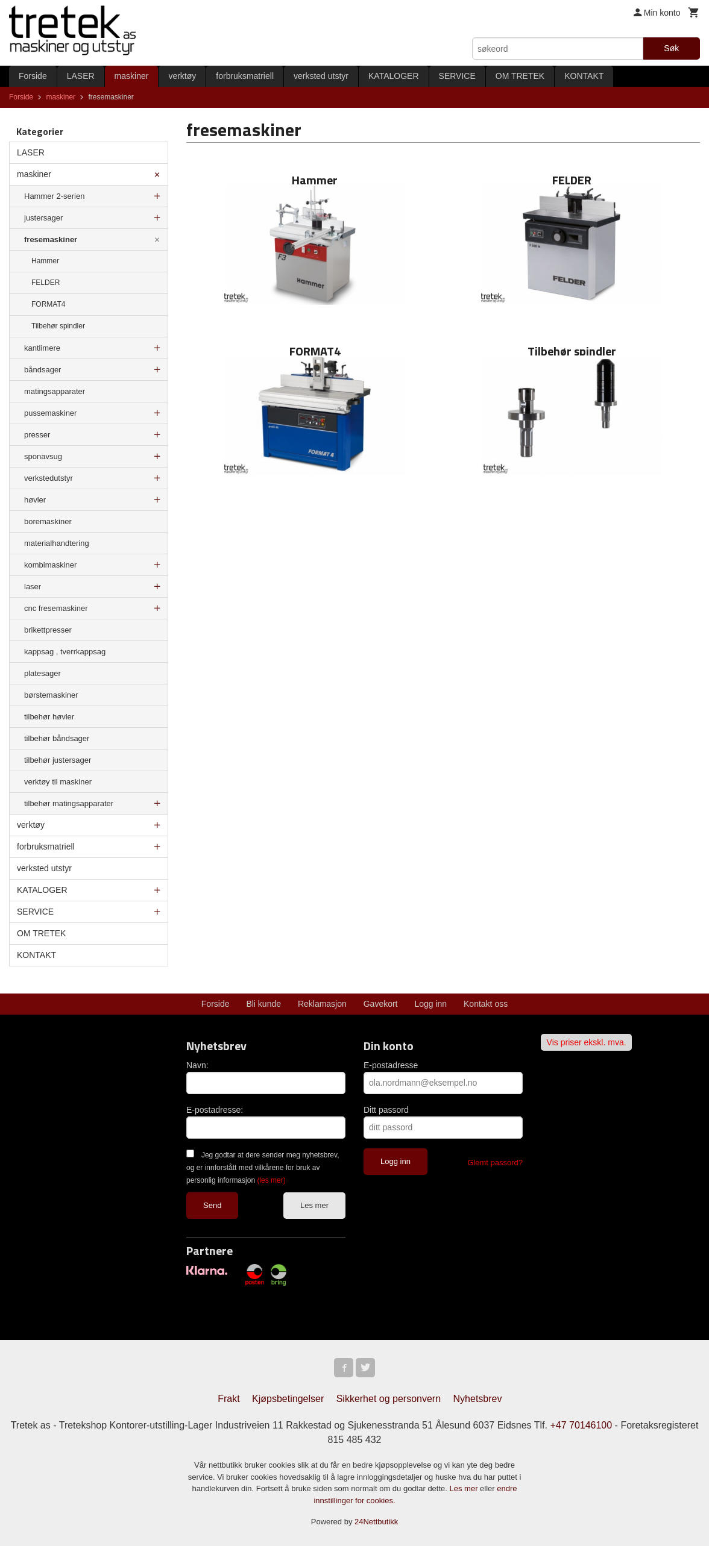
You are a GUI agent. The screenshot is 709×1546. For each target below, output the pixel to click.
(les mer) (271, 1180)
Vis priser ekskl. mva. (586, 1042)
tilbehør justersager (57, 760)
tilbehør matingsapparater (68, 803)
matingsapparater (54, 391)
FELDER (45, 282)
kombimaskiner (50, 564)
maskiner (132, 76)
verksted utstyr (321, 76)
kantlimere (42, 347)
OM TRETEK (520, 76)
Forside (33, 76)
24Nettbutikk (376, 1521)
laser (32, 586)
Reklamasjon (322, 1004)
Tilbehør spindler (58, 326)
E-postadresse (391, 1065)
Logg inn (430, 1004)
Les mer (314, 1205)
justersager (43, 217)
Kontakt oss (486, 1004)
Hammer (45, 261)
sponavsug (43, 456)
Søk (671, 48)
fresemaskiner (50, 239)
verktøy (182, 76)
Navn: (197, 1065)
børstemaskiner (51, 694)
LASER (81, 76)
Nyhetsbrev (477, 1399)
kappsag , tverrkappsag (65, 651)
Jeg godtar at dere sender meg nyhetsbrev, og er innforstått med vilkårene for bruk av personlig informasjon (262, 1168)
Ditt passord (386, 1110)
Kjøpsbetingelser (288, 1399)
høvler (35, 499)
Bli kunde (263, 1004)
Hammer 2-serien (54, 196)
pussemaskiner (50, 413)
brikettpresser (48, 629)
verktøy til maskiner (58, 781)
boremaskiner (48, 521)
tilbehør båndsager (56, 738)
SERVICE (457, 76)
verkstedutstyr (48, 478)
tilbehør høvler (49, 716)
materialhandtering (56, 543)
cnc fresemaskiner (55, 608)
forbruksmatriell (245, 76)
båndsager (42, 369)
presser (37, 434)
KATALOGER (393, 76)
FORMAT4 (48, 304)
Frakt (228, 1399)
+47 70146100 (581, 1425)
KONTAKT (583, 76)
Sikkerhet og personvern (388, 1399)
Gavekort (381, 1004)
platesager (42, 673)
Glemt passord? (495, 1162)
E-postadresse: (214, 1110)
